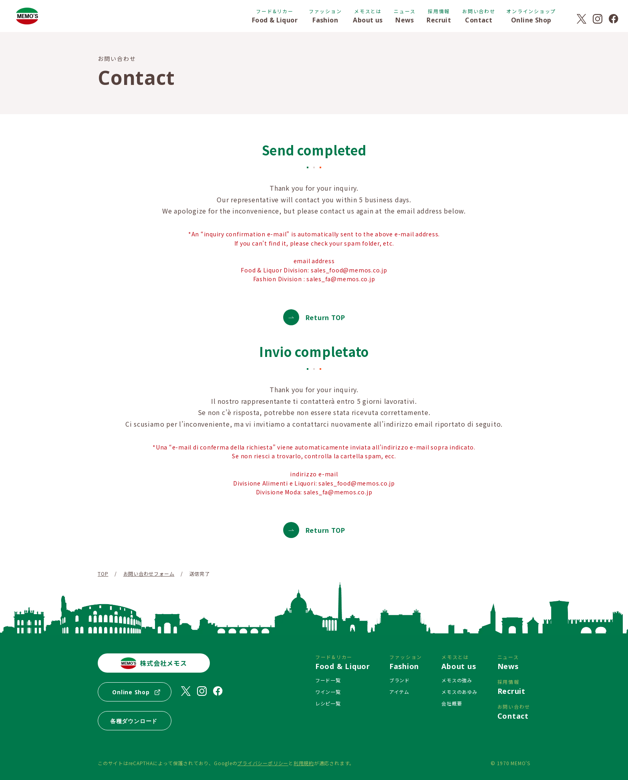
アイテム (399, 691)
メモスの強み (456, 680)
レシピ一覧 (328, 703)
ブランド (399, 680)
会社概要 (451, 703)
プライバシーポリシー (262, 763)
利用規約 (304, 763)
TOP (103, 573)
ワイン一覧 (328, 691)
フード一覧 (328, 680)
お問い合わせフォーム (149, 573)
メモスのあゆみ (459, 691)
